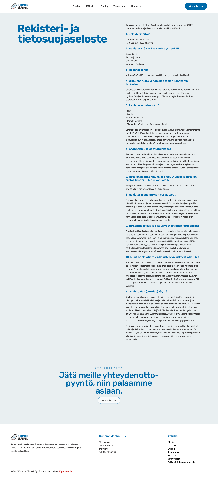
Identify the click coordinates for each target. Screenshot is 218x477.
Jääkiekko (90, 6)
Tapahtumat (119, 6)
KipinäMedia (65, 471)
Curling (105, 6)
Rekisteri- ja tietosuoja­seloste (181, 462)
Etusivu (76, 6)
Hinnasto (136, 6)
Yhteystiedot (174, 458)
